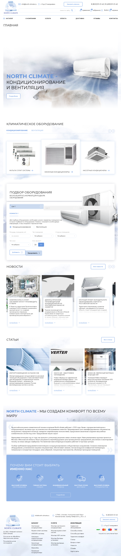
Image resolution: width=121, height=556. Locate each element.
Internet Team (114, 531)
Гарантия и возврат (77, 535)
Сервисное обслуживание (76, 525)
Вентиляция (37, 130)
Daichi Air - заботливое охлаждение (77, 372)
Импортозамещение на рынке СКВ (24, 371)
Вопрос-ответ (75, 541)
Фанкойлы (35, 546)
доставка (80, 18)
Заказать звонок (73, 4)
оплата (63, 18)
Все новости (94, 265)
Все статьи (103, 338)
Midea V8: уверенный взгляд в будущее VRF (105, 372)
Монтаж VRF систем (58, 534)
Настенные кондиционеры (36, 525)
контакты (113, 18)
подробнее (13, 321)
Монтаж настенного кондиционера (58, 525)
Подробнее (17, 96)
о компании (30, 18)
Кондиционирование (17, 130)
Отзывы (96, 18)
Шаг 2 (38, 207)
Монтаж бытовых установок (57, 537)
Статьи (73, 538)
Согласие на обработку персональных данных (11, 535)
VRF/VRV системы (37, 532)
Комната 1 (14, 212)
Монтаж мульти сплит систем (58, 530)
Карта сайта (75, 549)
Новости (74, 544)
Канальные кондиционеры (36, 550)
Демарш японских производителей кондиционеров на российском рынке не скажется (106, 301)
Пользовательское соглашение (9, 540)
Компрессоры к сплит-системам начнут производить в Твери (77, 300)
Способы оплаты (76, 529)
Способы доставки (77, 532)
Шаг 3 (57, 207)
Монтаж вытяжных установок (57, 542)
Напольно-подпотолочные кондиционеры (37, 536)
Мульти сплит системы (39, 529)
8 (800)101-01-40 (109, 513)
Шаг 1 (19, 207)
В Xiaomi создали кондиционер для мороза (28, 298)
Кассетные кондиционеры (36, 542)
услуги (48, 18)
